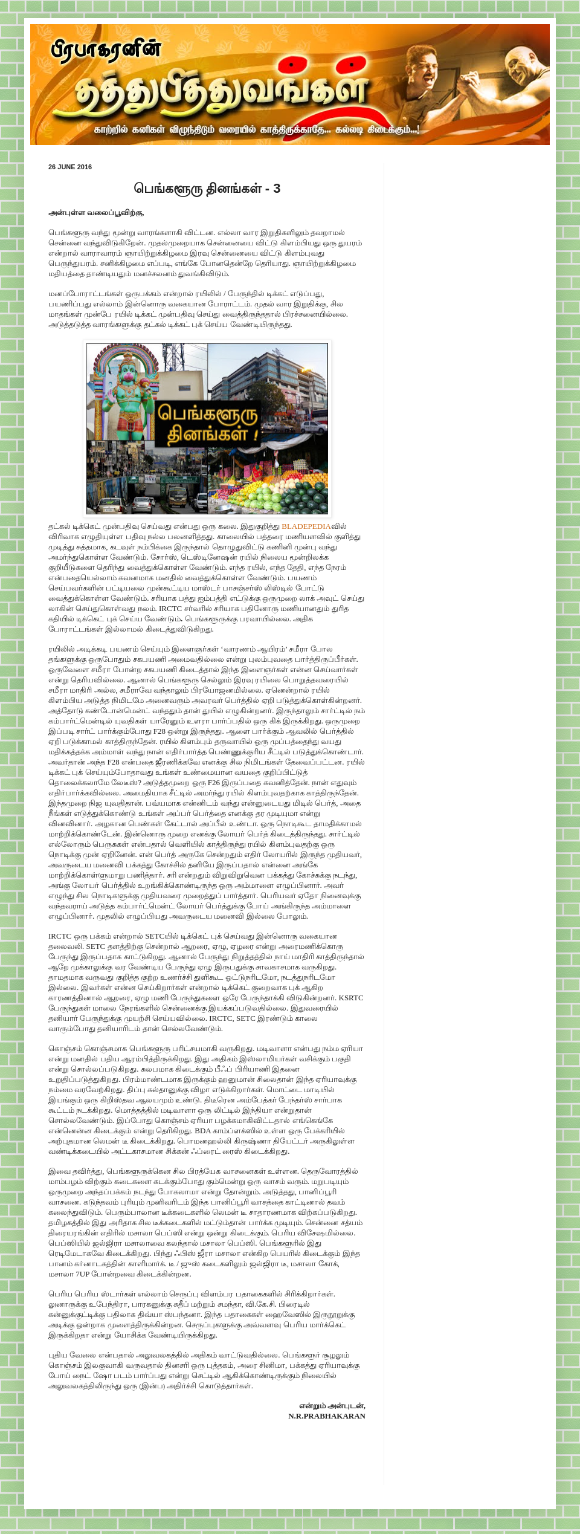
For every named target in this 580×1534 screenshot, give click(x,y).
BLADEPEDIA (306, 526)
